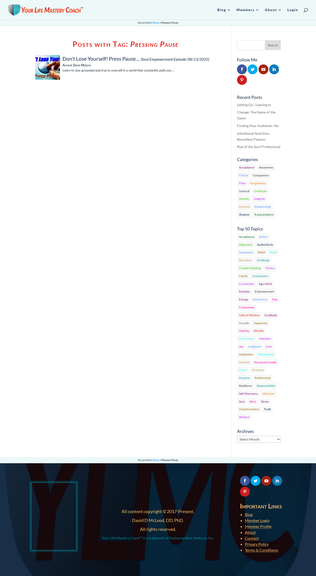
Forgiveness (258, 183)
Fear (275, 299)
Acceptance (246, 167)
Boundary (245, 260)
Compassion (261, 175)
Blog (249, 514)
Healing (244, 331)
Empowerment (264, 291)
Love (269, 346)
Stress (265, 401)
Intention (265, 338)
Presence (258, 370)
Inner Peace (246, 338)
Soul (242, 401)
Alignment (245, 244)
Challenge (263, 260)
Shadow (244, 214)
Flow (242, 183)
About (250, 532)
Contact (252, 538)
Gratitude (260, 191)
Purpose (244, 206)
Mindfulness (266, 354)
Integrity (259, 199)
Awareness (266, 167)
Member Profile (258, 526)
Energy (243, 299)
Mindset (244, 362)
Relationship (263, 206)
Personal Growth (265, 362)
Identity (244, 199)
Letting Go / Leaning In (254, 105)
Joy (241, 346)
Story (252, 401)
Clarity (243, 276)
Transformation (249, 409)
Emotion (244, 291)
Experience (260, 299)
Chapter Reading (250, 268)
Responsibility (266, 386)
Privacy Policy (257, 544)
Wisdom (244, 417)
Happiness (260, 323)
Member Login (257, 520)
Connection (246, 284)
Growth (244, 323)
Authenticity (265, 244)
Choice (243, 175)
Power (243, 370)
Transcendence (264, 214)
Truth (267, 409)
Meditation (246, 354)
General (244, 191)
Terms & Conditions (261, 550)
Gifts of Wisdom (249, 315)
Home (156, 22)
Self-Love (268, 393)
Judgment (254, 346)
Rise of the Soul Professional (258, 147)
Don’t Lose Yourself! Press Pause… (100, 59)
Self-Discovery (248, 393)
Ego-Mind (265, 284)
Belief (261, 252)
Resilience (245, 386)
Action (263, 237)
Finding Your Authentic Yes (258, 126)
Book (273, 252)
